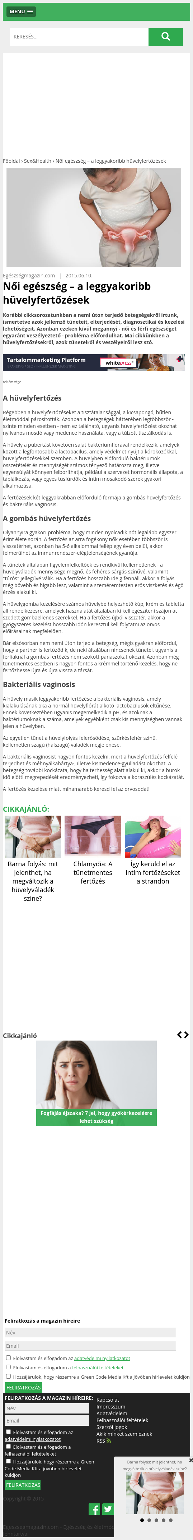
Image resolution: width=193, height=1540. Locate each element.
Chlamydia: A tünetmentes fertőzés (93, 868)
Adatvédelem (111, 1413)
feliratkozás (23, 1387)
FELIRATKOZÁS (23, 1484)
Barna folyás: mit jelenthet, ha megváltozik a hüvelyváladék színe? (33, 877)
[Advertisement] (96, 103)
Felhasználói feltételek (122, 1420)
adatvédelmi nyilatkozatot (102, 1358)
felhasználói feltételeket (98, 1367)
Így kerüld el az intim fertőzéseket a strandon (153, 868)
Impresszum (110, 1406)
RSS (103, 1440)
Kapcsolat (107, 1399)
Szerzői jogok (111, 1427)
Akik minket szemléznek (124, 1433)
